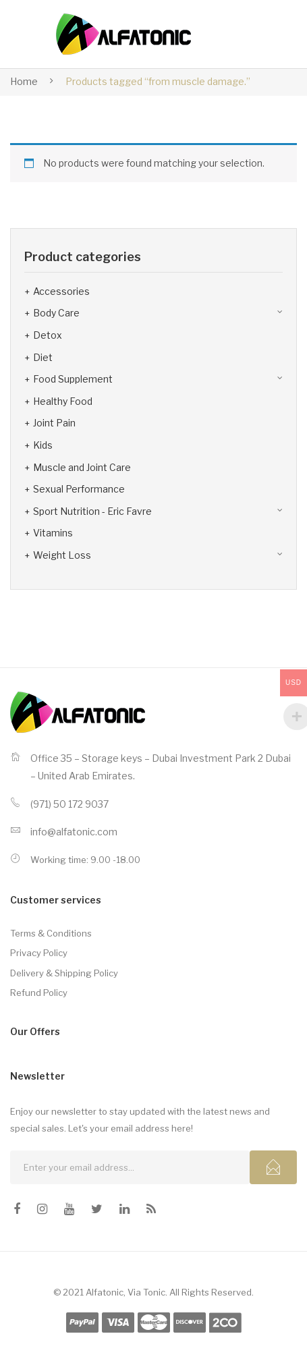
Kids (43, 445)
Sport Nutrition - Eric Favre (92, 511)
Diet (43, 357)
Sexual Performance (79, 489)
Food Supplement (73, 379)
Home (24, 81)
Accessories (61, 291)
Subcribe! (273, 1167)
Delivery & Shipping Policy (64, 973)
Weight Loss (62, 555)
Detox (47, 335)
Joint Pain (54, 422)
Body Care (56, 312)
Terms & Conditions (51, 933)
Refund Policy (38, 992)
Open (254, 34)
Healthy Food (62, 401)
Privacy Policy (38, 952)
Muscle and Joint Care (82, 467)
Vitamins (53, 532)
